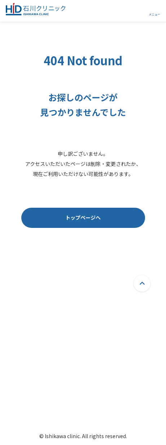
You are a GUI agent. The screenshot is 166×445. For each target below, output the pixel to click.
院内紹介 (46, 402)
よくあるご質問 (105, 357)
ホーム (43, 357)
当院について (51, 380)
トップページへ (83, 217)
